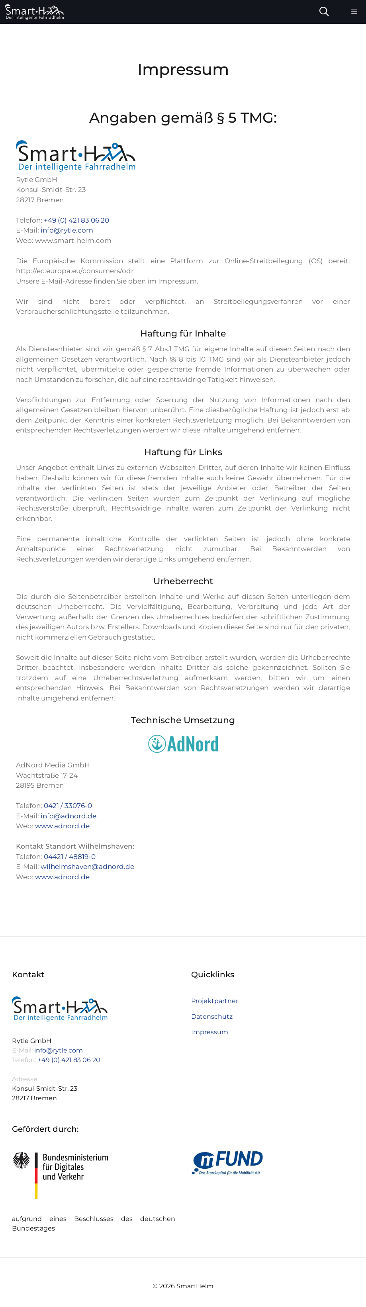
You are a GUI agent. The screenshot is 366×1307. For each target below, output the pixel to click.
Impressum (209, 1032)
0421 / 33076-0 (68, 806)
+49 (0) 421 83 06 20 (76, 220)
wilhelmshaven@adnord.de (87, 867)
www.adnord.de (62, 826)
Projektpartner (214, 1001)
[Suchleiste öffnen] (324, 12)
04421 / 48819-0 (70, 857)
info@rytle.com (67, 230)
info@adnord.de (68, 816)
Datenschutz (212, 1016)
